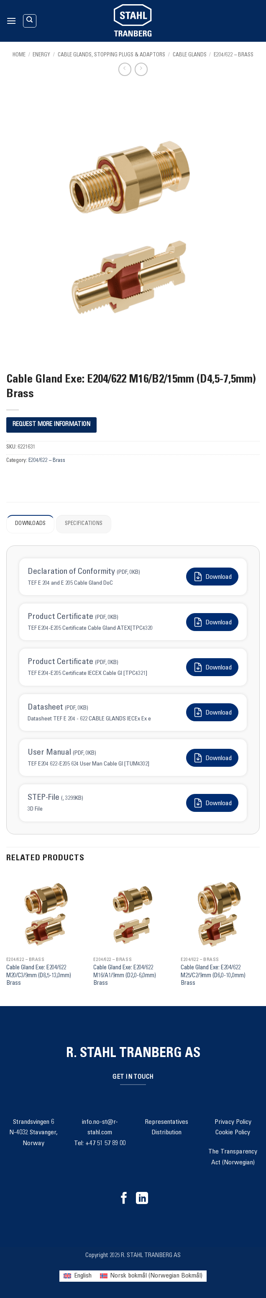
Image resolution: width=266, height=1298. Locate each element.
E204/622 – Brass (233, 55)
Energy (41, 55)
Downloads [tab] (30, 524)
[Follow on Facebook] (124, 1199)
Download (212, 576)
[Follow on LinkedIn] (142, 1199)
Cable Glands (190, 55)
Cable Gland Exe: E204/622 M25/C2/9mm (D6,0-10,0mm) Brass (213, 975)
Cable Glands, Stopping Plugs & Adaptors (111, 55)
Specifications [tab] (84, 524)
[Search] (29, 21)
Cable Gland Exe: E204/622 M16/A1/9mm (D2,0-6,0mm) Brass (124, 975)
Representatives (166, 1122)
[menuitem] (77, 1276)
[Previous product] (141, 69)
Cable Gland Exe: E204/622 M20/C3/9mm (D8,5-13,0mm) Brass (38, 975)
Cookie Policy (232, 1132)
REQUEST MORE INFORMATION (51, 424)
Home (19, 55)
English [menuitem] (83, 1276)
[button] (11, 20)
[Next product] (124, 69)
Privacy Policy (233, 1122)
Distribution (166, 1132)
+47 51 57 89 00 (105, 1143)
